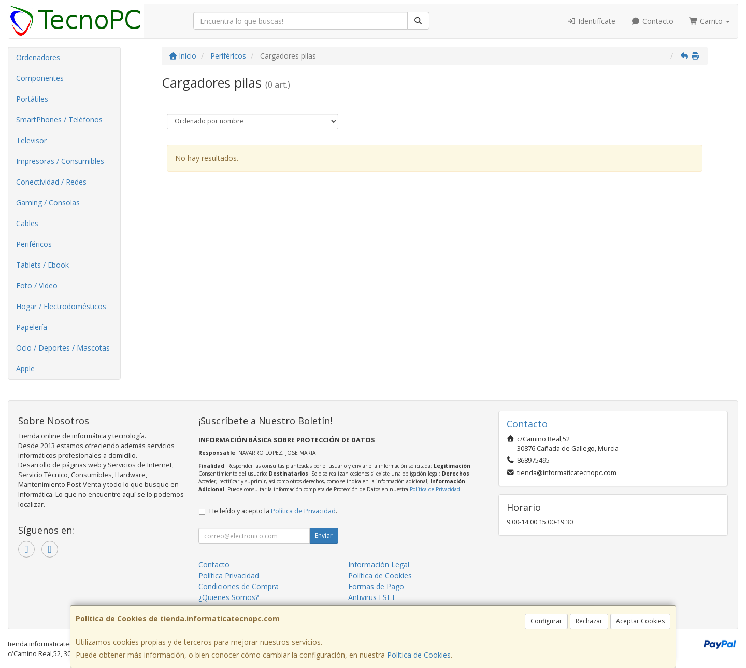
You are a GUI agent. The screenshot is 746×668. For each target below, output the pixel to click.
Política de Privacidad (435, 489)
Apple (25, 368)
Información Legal (378, 564)
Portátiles (32, 99)
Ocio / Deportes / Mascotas (63, 348)
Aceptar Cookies (640, 621)
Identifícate (591, 21)
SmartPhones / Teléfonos (59, 119)
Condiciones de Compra (238, 586)
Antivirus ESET (372, 597)
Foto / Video (37, 285)
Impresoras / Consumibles (60, 161)
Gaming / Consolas (48, 202)
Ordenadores (38, 57)
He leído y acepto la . (273, 511)
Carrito (709, 21)
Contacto (652, 21)
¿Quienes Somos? (228, 597)
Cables (27, 223)
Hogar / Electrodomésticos (61, 306)
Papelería (31, 327)
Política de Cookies (419, 655)
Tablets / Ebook (42, 265)
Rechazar (589, 621)
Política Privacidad (228, 575)
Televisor (31, 140)
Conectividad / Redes (51, 182)
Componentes (40, 78)
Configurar (546, 621)
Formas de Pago (376, 586)
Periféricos (34, 244)
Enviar (324, 535)
